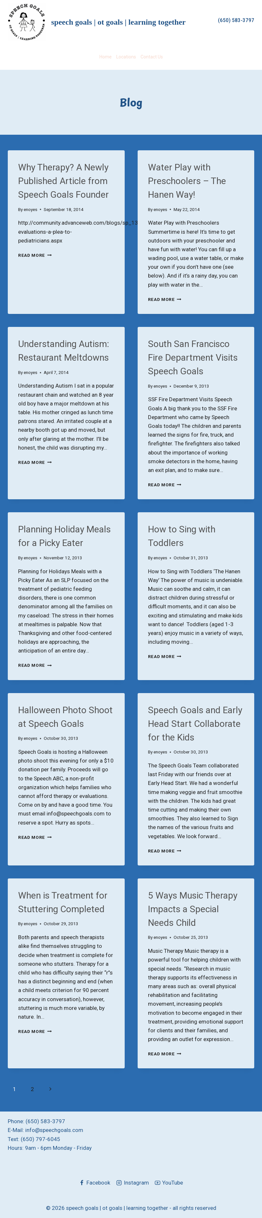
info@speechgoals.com (54, 1130)
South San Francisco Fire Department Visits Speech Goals (193, 358)
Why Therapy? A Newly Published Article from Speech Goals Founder (63, 181)
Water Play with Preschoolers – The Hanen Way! (187, 181)
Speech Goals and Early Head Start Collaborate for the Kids (195, 724)
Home (105, 56)
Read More (35, 255)
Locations (126, 56)
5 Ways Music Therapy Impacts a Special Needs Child (192, 909)
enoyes (30, 209)
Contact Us (152, 56)
